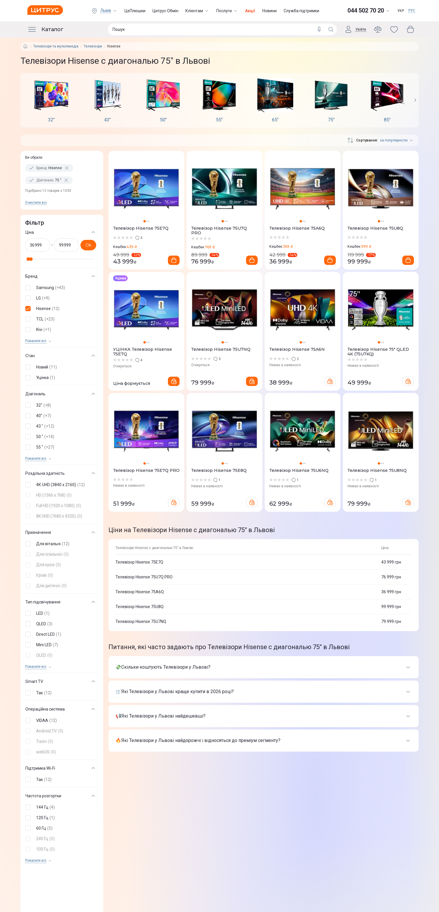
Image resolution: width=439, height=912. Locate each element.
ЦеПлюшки (134, 10)
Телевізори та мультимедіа (55, 46)
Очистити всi (36, 203)
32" (51, 120)
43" (107, 120)
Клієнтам (197, 10)
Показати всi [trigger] (35, 341)
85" (387, 120)
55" (219, 120)
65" (275, 120)
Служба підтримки (301, 10)
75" (331, 120)
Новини (269, 10)
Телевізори (93, 46)
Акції (250, 10)
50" (163, 120)
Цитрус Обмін (165, 10)
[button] (61, 287)
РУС (411, 10)
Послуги (227, 10)
